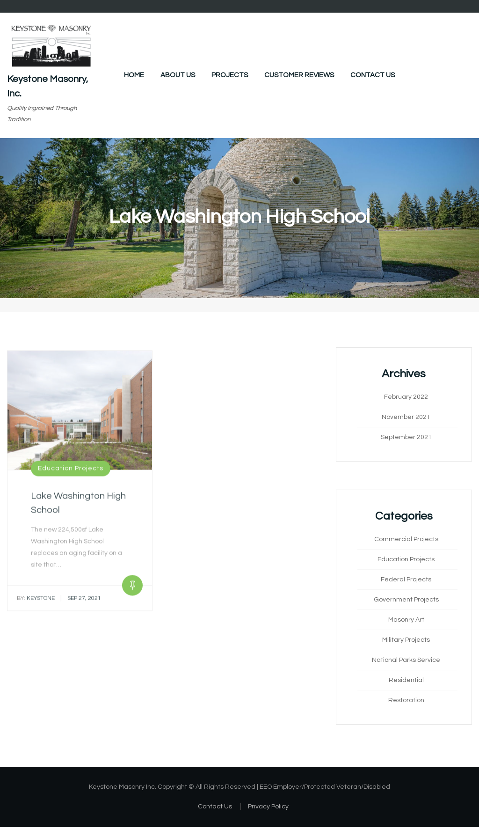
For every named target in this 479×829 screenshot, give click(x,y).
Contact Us (372, 75)
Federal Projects (406, 581)
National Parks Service (406, 661)
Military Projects (406, 641)
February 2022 (406, 398)
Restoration (406, 701)
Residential (406, 681)
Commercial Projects (406, 540)
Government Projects (406, 601)
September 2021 (406, 438)
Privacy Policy (268, 808)
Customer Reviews (299, 75)
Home (134, 75)
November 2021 (406, 418)
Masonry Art (406, 621)
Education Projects (70, 473)
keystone (36, 603)
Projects (229, 75)
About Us (177, 75)
